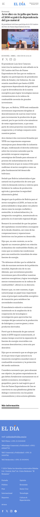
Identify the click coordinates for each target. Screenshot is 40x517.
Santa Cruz (24, 489)
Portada (5, 480)
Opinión (23, 480)
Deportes (5, 497)
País (3, 489)
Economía (24, 485)
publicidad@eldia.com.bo (16, 437)
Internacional (7, 493)
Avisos (4, 504)
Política (5, 485)
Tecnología (24, 493)
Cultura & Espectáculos (25, 498)
